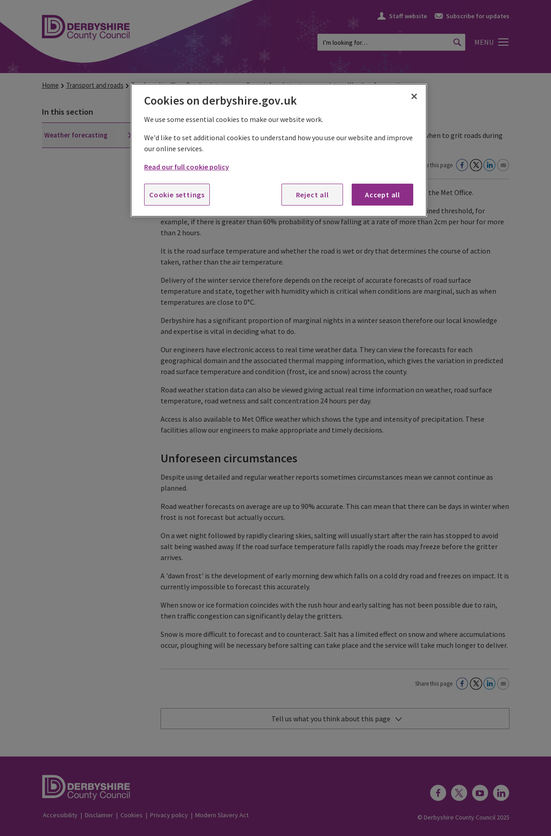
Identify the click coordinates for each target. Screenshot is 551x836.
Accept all (382, 194)
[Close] (414, 96)
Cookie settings (177, 194)
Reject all (312, 194)
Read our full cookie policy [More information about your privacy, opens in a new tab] (186, 166)
